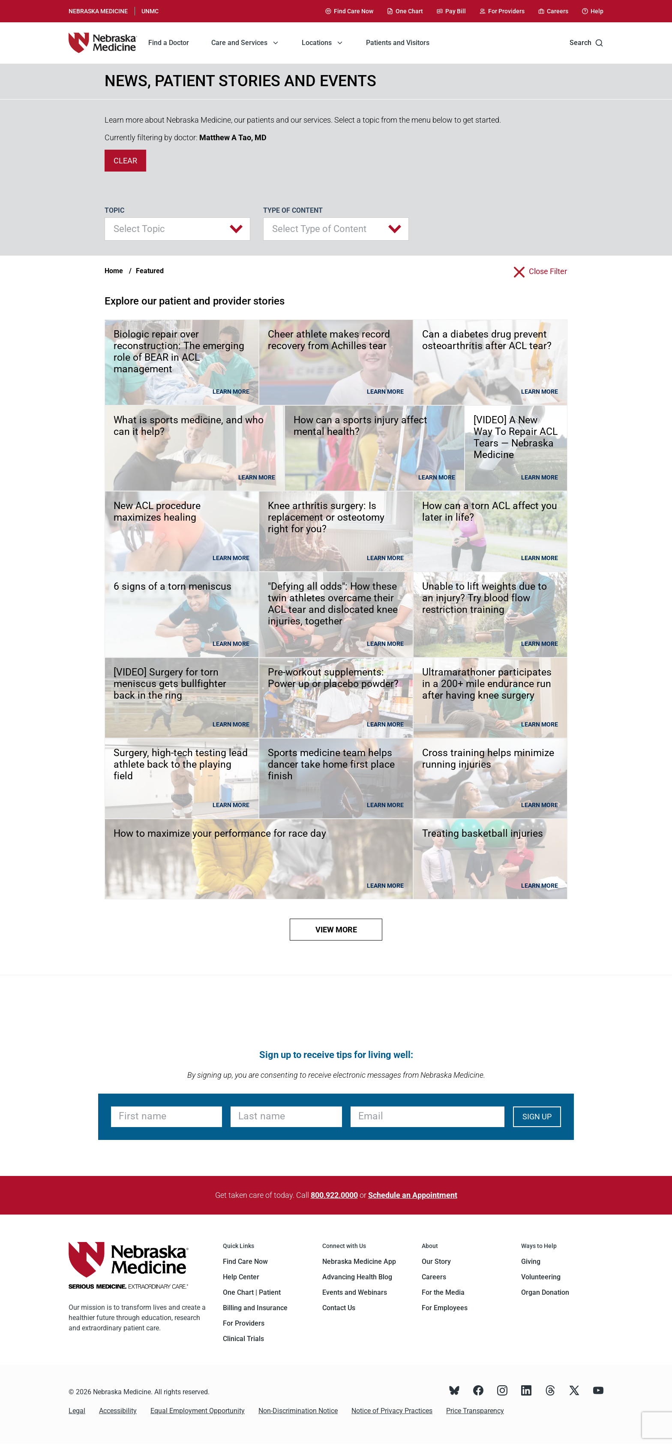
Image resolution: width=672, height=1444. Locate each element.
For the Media (443, 1292)
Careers (434, 1277)
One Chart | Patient (252, 1292)
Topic (114, 210)
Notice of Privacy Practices (391, 1411)
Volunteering (541, 1277)
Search (586, 43)
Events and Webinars (354, 1292)
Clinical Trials (243, 1339)
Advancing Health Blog (357, 1277)
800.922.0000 (334, 1195)
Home (114, 271)
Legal (77, 1411)
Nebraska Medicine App (359, 1261)
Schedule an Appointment (412, 1195)
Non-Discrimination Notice (298, 1411)
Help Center (241, 1277)
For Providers (243, 1323)
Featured (150, 271)
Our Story (436, 1261)
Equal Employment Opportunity (197, 1411)
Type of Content (293, 210)
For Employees (445, 1308)
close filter (548, 271)
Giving (530, 1261)
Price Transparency (475, 1411)
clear (125, 160)
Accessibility (118, 1411)
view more (336, 929)
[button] (177, 229)
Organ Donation (545, 1292)
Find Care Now (245, 1261)
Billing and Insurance (255, 1308)
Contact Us (338, 1308)
